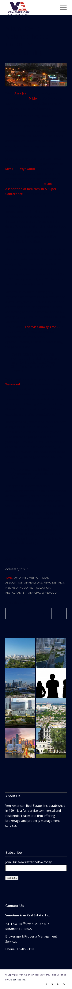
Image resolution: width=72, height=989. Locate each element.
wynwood (49, 592)
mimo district (54, 582)
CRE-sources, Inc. (17, 979)
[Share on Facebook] (13, 613)
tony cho (33, 592)
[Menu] (61, 7)
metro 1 (35, 577)
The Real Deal (26, 558)
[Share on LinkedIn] (43, 613)
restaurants (15, 592)
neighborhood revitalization (27, 587)
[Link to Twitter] (52, 984)
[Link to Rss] (64, 984)
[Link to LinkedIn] (58, 984)
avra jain (20, 577)
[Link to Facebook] (47, 984)
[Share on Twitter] (28, 613)
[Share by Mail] (58, 613)
